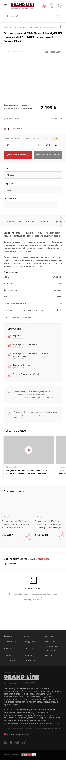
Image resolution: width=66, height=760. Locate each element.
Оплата (27, 636)
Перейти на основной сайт (22, 8)
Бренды (7, 648)
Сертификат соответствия (25, 344)
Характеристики (27, 221)
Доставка (8, 636)
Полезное (8, 655)
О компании (30, 660)
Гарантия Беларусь (22, 365)
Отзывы (45, 221)
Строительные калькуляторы (51, 648)
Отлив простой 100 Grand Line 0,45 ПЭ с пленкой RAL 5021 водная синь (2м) (15, 524)
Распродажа (49, 641)
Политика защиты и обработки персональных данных (32, 728)
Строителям (9, 660)
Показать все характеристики (18, 317)
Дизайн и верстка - (20, 754)
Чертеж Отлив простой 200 (26, 374)
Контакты (28, 648)
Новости (28, 655)
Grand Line (57, 276)
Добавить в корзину (17, 154)
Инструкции (29, 641)
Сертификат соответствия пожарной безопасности (30, 354)
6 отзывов (17, 128)
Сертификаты (10, 641)
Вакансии (48, 655)
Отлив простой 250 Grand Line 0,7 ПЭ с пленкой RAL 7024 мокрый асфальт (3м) (48, 524)
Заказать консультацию (48, 154)
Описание (9, 221)
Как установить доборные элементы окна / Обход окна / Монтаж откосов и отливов (27, 472)
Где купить (60, 221)
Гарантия (17, 335)
